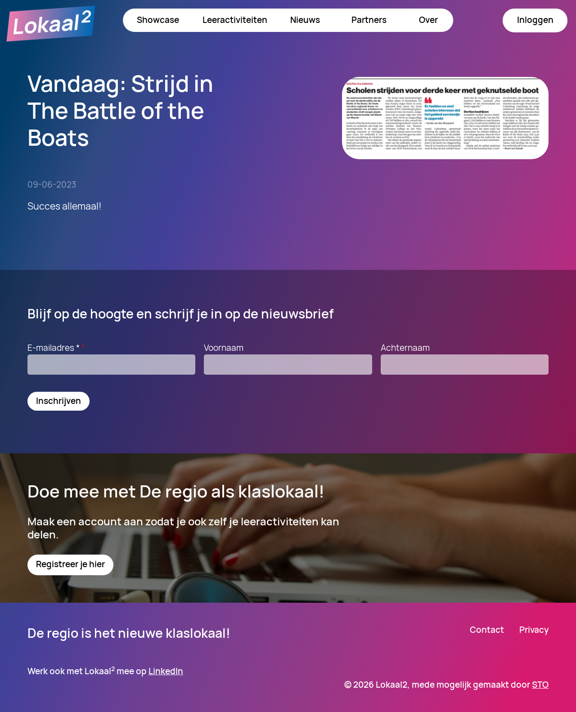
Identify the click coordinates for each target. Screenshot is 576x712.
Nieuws (305, 20)
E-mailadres (57, 348)
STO (540, 684)
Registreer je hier (70, 564)
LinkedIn (165, 671)
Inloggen (535, 20)
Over (428, 20)
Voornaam (223, 348)
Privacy (534, 630)
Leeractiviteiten (234, 20)
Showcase (158, 20)
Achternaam (405, 348)
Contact (487, 630)
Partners (369, 20)
